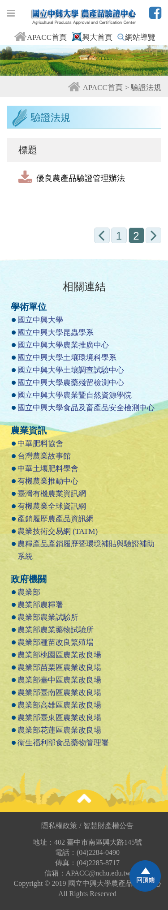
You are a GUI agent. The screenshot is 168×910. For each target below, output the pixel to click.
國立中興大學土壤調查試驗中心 (70, 370)
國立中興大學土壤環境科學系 (66, 357)
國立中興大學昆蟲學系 (55, 332)
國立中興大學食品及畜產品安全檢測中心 (86, 407)
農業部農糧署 (40, 605)
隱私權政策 (61, 825)
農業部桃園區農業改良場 (59, 655)
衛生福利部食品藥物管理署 (63, 742)
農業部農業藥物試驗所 (55, 630)
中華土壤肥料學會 (47, 468)
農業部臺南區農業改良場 (59, 692)
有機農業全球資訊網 (51, 506)
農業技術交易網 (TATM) (57, 531)
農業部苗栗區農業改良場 (59, 667)
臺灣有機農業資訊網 (51, 493)
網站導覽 (136, 37)
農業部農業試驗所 (47, 617)
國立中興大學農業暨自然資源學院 (74, 395)
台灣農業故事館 (44, 456)
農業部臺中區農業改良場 (59, 680)
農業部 (28, 592)
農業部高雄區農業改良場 (59, 705)
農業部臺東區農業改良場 (59, 717)
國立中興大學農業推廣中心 (63, 345)
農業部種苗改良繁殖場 (55, 642)
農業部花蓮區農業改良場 (59, 730)
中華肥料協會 (40, 443)
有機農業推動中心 (47, 481)
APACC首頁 (40, 37)
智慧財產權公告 (108, 825)
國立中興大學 (40, 320)
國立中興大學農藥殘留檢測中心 (70, 382)
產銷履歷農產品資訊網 (55, 519)
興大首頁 (92, 37)
